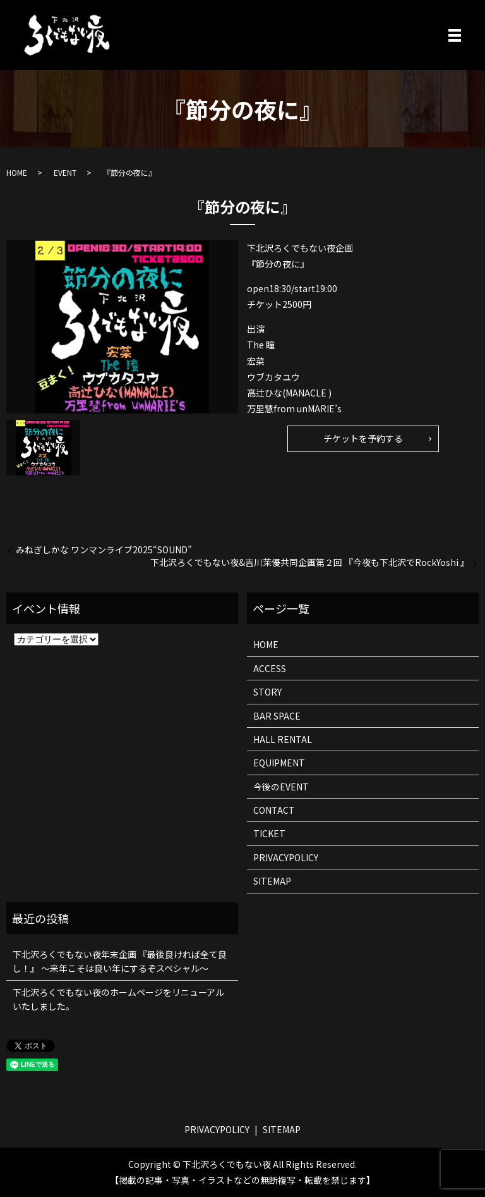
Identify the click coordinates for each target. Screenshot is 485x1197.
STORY (267, 691)
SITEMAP (272, 881)
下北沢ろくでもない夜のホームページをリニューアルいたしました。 (118, 999)
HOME (16, 172)
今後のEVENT (281, 786)
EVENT (65, 172)
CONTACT (274, 810)
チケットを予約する (363, 438)
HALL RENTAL (282, 739)
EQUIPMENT (279, 762)
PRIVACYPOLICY (285, 857)
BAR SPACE (277, 715)
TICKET (269, 833)
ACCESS (269, 668)
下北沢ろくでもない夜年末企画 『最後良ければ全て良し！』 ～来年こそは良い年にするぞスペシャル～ (120, 961)
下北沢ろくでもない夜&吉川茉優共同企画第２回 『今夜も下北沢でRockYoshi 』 (309, 562)
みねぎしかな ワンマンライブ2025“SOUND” (104, 550)
